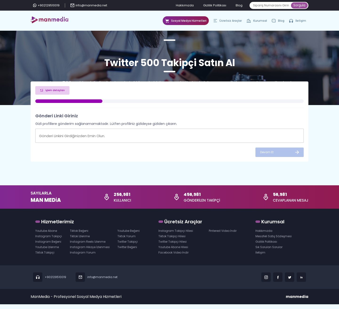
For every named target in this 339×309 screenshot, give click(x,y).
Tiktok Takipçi (44, 257)
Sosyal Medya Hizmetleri (186, 22)
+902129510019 (46, 5)
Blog (239, 5)
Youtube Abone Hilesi (173, 252)
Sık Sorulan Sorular (268, 252)
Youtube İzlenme (47, 252)
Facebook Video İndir (173, 257)
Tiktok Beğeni (79, 235)
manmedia (297, 301)
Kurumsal (256, 22)
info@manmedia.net (88, 5)
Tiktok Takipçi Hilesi (172, 241)
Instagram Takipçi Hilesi (175, 235)
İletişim (297, 21)
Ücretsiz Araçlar (227, 22)
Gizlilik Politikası (214, 5)
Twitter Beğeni (127, 252)
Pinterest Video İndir (223, 235)
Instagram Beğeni (48, 246)
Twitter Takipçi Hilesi (172, 246)
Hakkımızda (185, 5)
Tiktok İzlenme (80, 241)
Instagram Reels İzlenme (87, 246)
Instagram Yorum (83, 257)
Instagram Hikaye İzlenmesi (90, 252)
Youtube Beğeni (128, 235)
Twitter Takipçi (127, 246)
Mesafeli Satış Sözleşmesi (273, 241)
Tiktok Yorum (126, 241)
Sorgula (299, 5)
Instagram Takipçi (48, 241)
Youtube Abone (46, 235)
